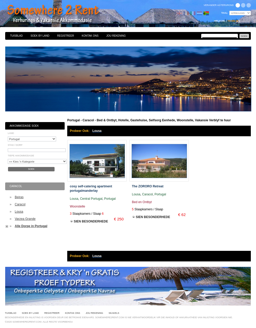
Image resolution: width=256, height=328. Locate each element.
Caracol (20, 204)
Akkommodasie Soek (24, 125)
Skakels (114, 313)
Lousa (19, 211)
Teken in (232, 21)
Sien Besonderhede (91, 221)
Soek (31, 169)
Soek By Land (40, 35)
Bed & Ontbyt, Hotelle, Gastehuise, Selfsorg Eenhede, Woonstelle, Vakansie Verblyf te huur (58, 14)
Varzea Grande (25, 219)
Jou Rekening (116, 35)
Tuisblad (16, 35)
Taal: (224, 13)
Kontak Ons (90, 35)
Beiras (19, 197)
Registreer (65, 35)
